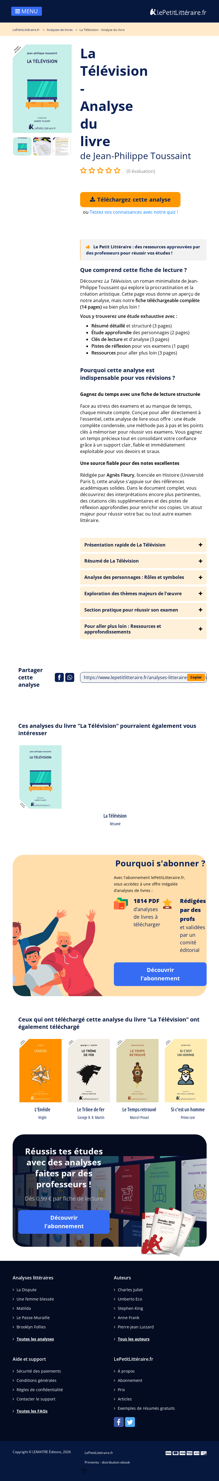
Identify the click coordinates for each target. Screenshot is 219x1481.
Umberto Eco (130, 1299)
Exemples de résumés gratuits (146, 1408)
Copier (196, 677)
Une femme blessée (35, 1299)
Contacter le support (36, 1399)
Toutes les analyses (35, 1339)
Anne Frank (128, 1317)
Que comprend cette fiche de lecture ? (133, 270)
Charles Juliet (130, 1289)
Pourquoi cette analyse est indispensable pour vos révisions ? (127, 374)
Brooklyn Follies (31, 1327)
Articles (125, 1399)
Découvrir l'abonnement (160, 974)
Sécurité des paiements (39, 1371)
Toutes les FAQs (32, 1411)
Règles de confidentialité (40, 1389)
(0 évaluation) (141, 171)
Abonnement (130, 1380)
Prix (121, 1389)
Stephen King (130, 1308)
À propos (126, 1371)
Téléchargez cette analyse (130, 199)
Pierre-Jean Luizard (136, 1327)
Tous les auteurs (134, 1339)
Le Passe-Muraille (33, 1317)
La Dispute (27, 1289)
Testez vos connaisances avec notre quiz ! (134, 212)
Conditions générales (37, 1380)
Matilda (24, 1308)
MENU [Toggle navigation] (26, 11)
